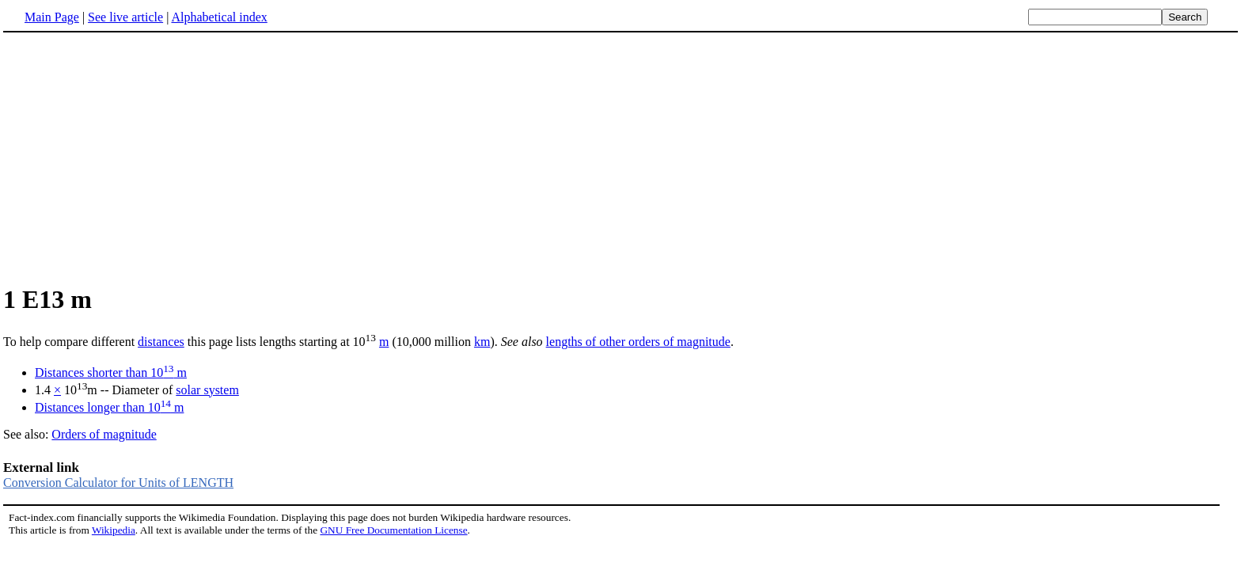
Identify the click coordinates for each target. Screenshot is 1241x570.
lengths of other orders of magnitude (638, 341)
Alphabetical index (219, 17)
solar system (207, 390)
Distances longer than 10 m (109, 407)
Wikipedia (113, 530)
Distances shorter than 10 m (111, 372)
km (482, 341)
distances (161, 341)
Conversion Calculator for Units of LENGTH (118, 482)
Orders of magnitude (103, 434)
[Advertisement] (136, 157)
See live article (125, 17)
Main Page (52, 17)
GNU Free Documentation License (393, 530)
